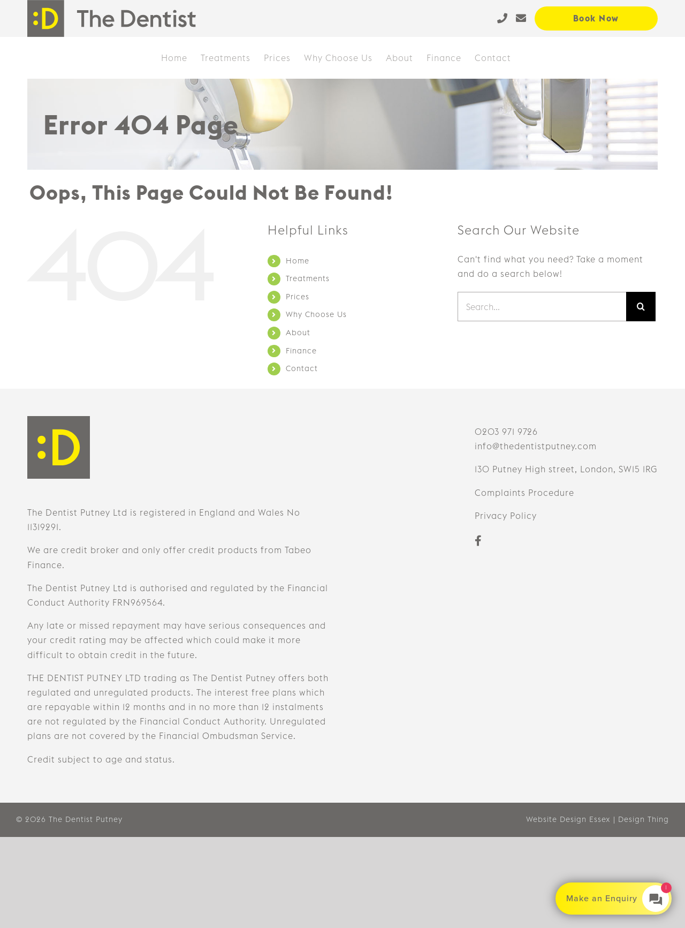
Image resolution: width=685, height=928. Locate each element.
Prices (297, 296)
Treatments (308, 278)
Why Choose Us (316, 314)
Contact (302, 368)
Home (297, 261)
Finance (301, 351)
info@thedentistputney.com (536, 446)
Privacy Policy (506, 515)
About (298, 332)
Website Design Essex (568, 819)
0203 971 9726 (506, 431)
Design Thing (643, 819)
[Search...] (542, 306)
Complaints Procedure (524, 492)
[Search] (641, 306)
